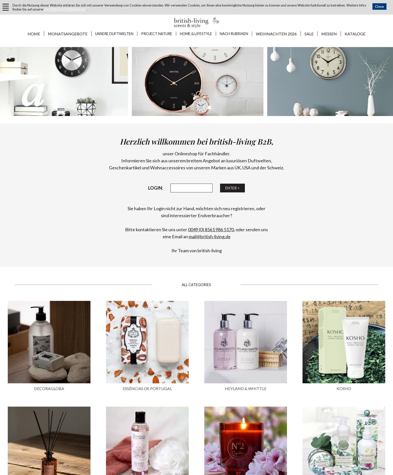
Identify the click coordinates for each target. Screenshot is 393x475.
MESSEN (329, 33)
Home (34, 33)
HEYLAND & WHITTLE (245, 388)
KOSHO (344, 388)
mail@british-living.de (210, 236)
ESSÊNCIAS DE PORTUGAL (147, 388)
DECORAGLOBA (49, 388)
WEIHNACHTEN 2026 (276, 33)
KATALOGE (355, 33)
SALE (309, 33)
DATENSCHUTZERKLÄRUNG (65, 9)
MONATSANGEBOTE (67, 33)
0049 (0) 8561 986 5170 (211, 229)
